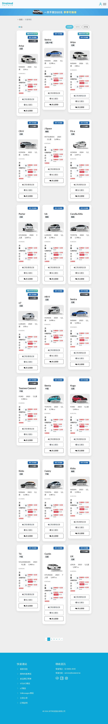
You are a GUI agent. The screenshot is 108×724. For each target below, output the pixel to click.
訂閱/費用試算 (28, 99)
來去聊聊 (28, 110)
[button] (85, 27)
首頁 (21, 19)
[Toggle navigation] (104, 4)
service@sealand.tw (72, 673)
